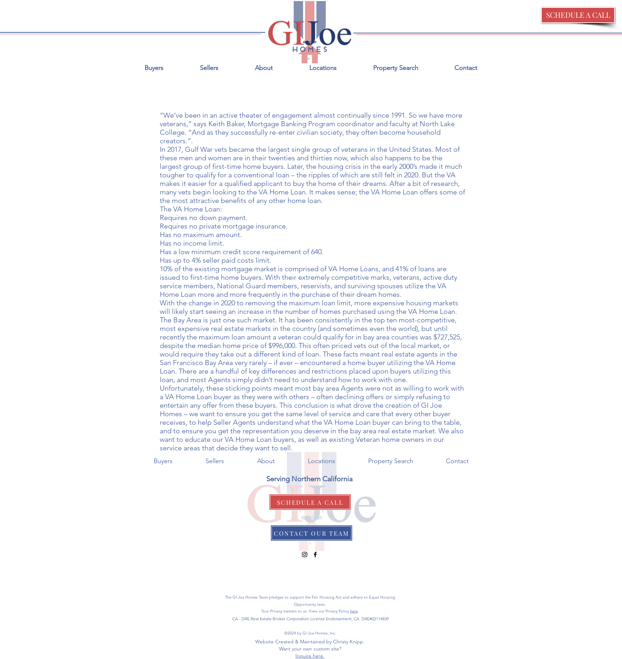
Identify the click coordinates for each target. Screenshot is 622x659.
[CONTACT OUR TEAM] (312, 533)
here (354, 611)
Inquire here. (309, 656)
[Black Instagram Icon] (304, 554)
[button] (578, 15)
